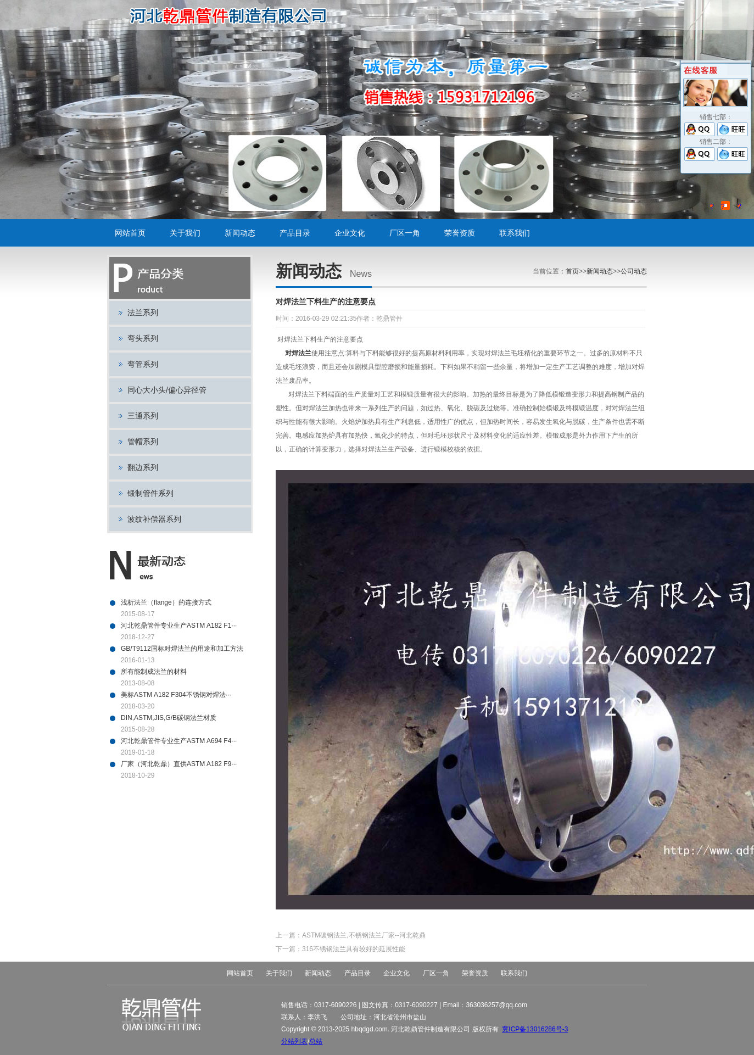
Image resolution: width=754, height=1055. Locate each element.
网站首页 (130, 232)
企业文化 (349, 232)
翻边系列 (142, 467)
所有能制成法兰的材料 (154, 672)
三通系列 (142, 415)
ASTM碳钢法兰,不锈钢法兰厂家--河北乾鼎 (364, 935)
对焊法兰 (297, 353)
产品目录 (295, 232)
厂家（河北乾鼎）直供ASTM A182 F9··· (179, 764)
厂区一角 (404, 232)
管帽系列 (142, 441)
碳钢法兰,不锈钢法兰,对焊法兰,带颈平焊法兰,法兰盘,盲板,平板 (232, 15)
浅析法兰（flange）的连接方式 (166, 602)
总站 (315, 1041)
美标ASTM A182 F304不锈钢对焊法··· (176, 695)
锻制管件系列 (150, 493)
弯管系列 (142, 364)
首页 (572, 271)
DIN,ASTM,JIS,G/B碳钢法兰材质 (168, 718)
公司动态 (634, 271)
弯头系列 (142, 338)
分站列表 (294, 1041)
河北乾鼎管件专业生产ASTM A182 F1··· (179, 625)
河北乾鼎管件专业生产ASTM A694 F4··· (179, 741)
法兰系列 (142, 312)
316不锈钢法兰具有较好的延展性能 (353, 949)
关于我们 (185, 232)
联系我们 (514, 232)
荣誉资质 (459, 232)
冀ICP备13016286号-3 (535, 1029)
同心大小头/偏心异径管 (166, 390)
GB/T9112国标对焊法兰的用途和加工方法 (182, 648)
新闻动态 (240, 232)
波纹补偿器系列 (154, 519)
